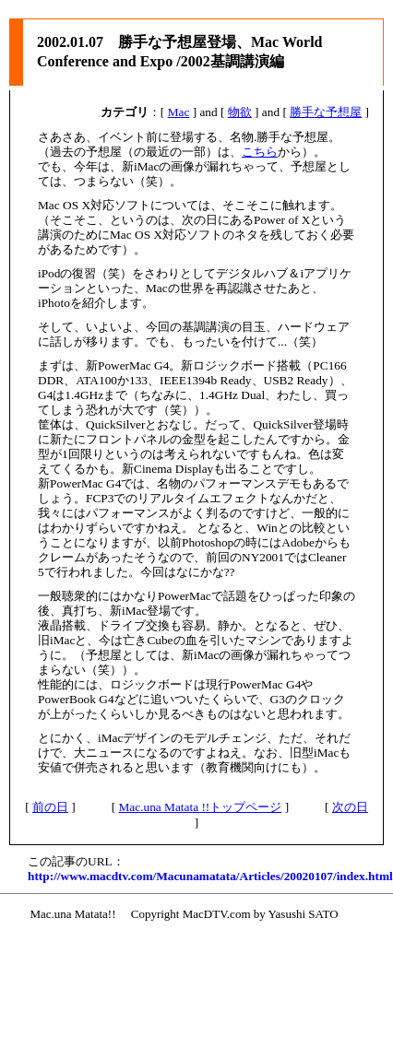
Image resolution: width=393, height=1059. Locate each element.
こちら (260, 152)
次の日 (350, 807)
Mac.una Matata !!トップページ (199, 807)
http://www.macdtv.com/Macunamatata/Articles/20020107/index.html (210, 876)
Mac (179, 112)
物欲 (240, 112)
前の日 (50, 807)
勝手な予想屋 (326, 112)
